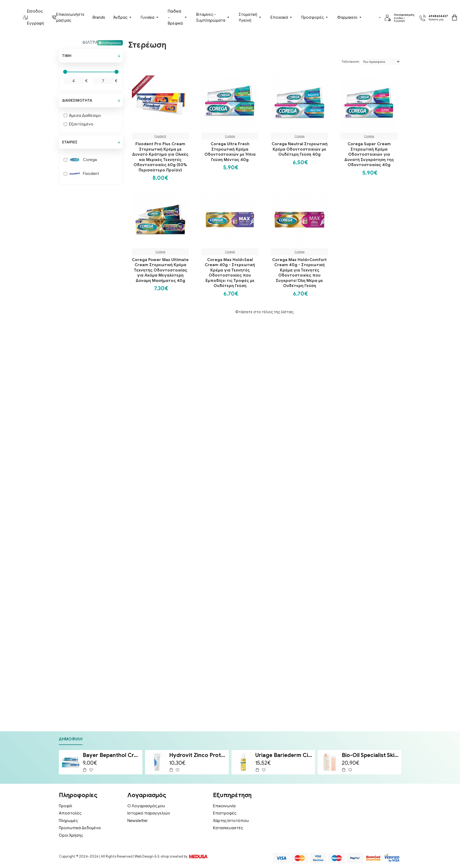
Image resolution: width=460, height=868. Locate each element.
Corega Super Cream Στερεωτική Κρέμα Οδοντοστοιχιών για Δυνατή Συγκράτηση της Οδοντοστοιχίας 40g (369, 154)
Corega (230, 136)
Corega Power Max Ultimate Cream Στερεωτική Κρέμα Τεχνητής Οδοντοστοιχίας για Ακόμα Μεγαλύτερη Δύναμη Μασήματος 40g (160, 270)
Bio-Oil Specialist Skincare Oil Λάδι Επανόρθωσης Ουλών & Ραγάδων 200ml (371, 755)
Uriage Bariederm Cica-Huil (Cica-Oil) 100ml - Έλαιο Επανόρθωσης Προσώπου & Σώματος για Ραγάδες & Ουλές (284, 755)
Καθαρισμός (111, 43)
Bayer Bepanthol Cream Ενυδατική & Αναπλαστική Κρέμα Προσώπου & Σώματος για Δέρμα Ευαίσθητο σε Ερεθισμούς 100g (111, 755)
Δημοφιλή (70, 739)
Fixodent (160, 136)
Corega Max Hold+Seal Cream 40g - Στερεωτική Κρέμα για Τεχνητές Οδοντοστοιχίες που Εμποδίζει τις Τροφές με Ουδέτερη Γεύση (230, 272)
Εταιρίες (69, 142)
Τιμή (66, 55)
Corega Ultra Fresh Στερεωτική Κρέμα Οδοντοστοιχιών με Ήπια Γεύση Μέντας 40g (230, 152)
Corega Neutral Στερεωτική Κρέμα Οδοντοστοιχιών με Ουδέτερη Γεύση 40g (300, 149)
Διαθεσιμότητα (77, 100)
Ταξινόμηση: (350, 61)
